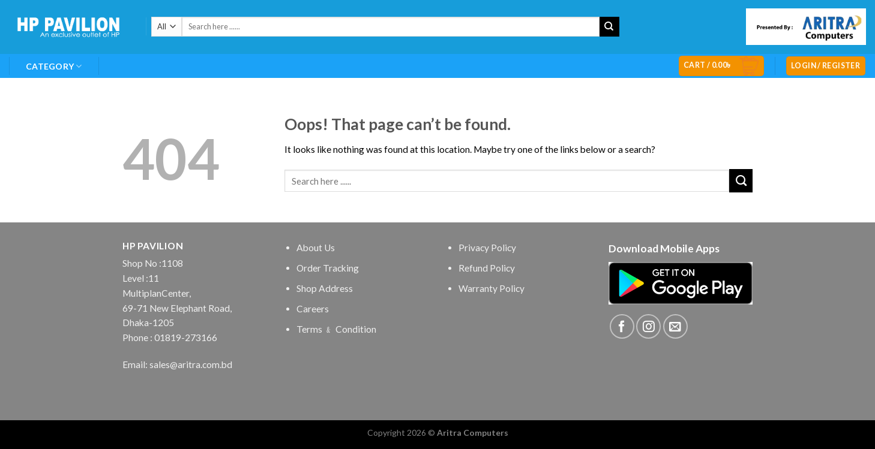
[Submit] (609, 27)
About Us (315, 247)
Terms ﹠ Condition (336, 329)
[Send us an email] (675, 326)
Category (54, 66)
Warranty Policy (492, 288)
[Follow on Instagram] (648, 326)
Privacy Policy (487, 247)
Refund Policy (487, 268)
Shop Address (324, 288)
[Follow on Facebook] (622, 326)
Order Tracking (327, 268)
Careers (312, 308)
